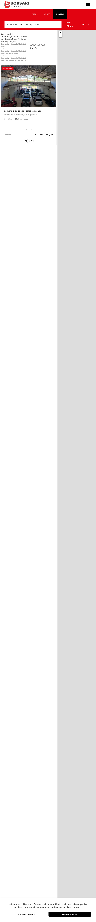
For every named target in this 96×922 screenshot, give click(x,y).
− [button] (60, 35)
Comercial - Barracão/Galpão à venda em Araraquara (13, 52)
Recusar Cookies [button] (26, 914)
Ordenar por (37, 45)
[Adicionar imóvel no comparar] (31, 141)
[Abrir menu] (88, 5)
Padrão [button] (33, 48)
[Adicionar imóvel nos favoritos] (26, 141)
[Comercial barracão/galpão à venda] (28, 86)
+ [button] (60, 32)
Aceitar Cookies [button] (69, 914)
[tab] (34, 14)
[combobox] (33, 24)
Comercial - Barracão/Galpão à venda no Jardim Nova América (13, 59)
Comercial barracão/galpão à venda (23, 111)
